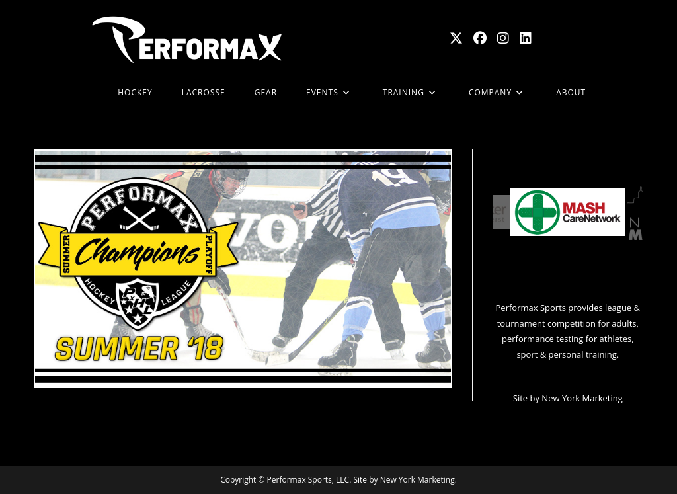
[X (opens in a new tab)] (456, 38)
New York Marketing (581, 398)
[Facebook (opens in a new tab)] (480, 38)
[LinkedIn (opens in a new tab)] (525, 38)
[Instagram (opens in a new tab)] (503, 38)
